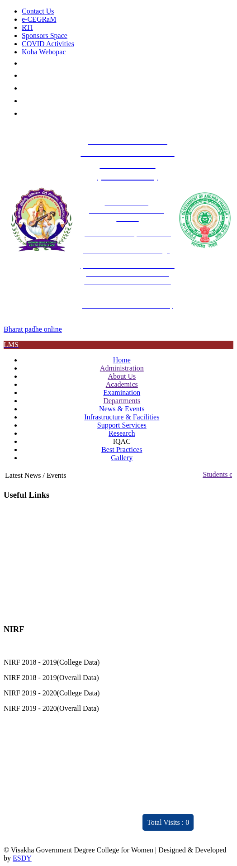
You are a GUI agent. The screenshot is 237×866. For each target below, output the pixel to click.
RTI (27, 27)
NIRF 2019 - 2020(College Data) (52, 693)
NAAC (14, 528)
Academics (122, 384)
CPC (10, 543)
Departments (121, 400)
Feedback (105, 768)
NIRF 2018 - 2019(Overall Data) (51, 677)
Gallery (122, 458)
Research (122, 433)
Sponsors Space (44, 35)
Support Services (122, 425)
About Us (122, 376)
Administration (122, 368)
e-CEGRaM (39, 19)
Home (122, 360)
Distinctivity (41, 809)
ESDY (22, 858)
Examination (121, 392)
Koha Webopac (44, 52)
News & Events (121, 409)
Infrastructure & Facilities (121, 417)
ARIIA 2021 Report (110, 829)
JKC (10, 574)
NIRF (12, 589)
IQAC (12, 512)
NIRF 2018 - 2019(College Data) (52, 662)
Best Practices (121, 449)
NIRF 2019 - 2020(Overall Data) (51, 708)
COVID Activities (48, 44)
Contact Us (38, 11)
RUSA (13, 558)
